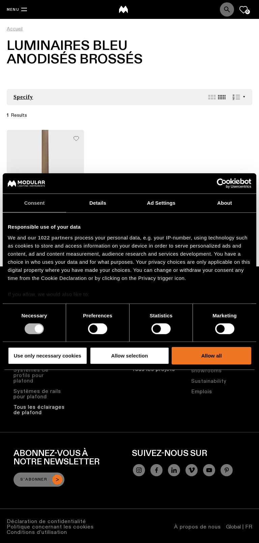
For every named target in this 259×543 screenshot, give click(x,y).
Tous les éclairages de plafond (39, 410)
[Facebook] (156, 470)
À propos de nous (197, 526)
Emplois (201, 391)
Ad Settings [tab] (161, 203)
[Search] (227, 9)
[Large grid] (212, 97)
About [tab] (224, 203)
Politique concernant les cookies (50, 526)
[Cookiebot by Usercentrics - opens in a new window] (221, 183)
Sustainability (209, 381)
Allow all (211, 356)
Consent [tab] (34, 203)
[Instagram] (139, 470)
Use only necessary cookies (47, 356)
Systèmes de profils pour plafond (31, 375)
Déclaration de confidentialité (46, 521)
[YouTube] (209, 470)
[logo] (123, 9)
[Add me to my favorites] (76, 137)
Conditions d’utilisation (37, 532)
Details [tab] (97, 203)
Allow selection (129, 356)
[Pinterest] (227, 470)
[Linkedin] (174, 470)
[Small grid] (222, 97)
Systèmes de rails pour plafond (37, 394)
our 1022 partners (50, 237)
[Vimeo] (191, 470)
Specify (23, 97)
